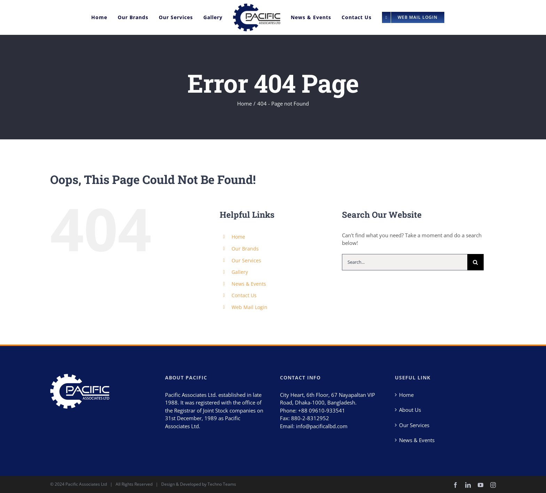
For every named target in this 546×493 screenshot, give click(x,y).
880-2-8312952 (310, 418)
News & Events (249, 283)
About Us (410, 409)
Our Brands (245, 248)
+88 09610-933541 (321, 410)
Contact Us (244, 295)
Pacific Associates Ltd (86, 484)
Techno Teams (222, 484)
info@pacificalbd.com (322, 426)
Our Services (246, 260)
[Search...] (404, 262)
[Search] (475, 262)
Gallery (240, 272)
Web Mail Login (249, 307)
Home (238, 236)
